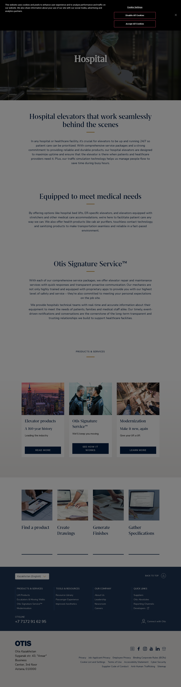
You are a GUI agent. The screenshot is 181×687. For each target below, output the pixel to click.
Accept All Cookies (135, 20)
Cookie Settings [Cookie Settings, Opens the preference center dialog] (134, 4)
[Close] (175, 11)
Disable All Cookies (135, 12)
